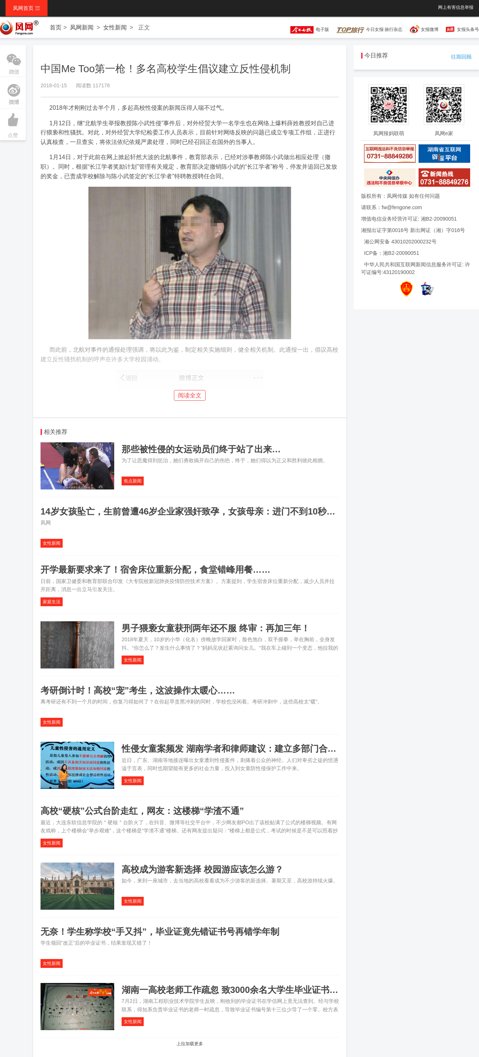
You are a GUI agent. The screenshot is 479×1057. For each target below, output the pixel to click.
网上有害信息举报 (455, 7)
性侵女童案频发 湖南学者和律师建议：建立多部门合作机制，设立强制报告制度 (278, 749)
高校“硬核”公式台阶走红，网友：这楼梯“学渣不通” (142, 811)
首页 (56, 27)
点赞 (13, 123)
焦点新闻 (132, 481)
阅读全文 (190, 395)
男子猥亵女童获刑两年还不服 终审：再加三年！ (216, 628)
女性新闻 (115, 27)
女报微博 (429, 29)
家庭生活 (51, 601)
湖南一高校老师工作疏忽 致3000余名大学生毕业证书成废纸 (239, 990)
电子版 (306, 29)
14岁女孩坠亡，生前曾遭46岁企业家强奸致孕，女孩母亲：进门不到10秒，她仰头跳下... (214, 511)
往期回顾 (461, 57)
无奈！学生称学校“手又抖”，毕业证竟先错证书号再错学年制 (160, 932)
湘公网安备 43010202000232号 (400, 242)
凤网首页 (26, 8)
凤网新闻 (82, 27)
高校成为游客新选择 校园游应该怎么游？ (202, 869)
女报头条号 (468, 29)
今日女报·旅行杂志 (369, 29)
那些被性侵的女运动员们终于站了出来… (201, 449)
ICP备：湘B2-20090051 (391, 253)
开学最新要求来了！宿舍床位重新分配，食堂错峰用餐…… (155, 570)
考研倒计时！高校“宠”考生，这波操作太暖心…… (138, 690)
